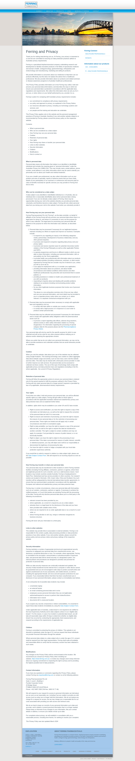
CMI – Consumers (91, 67)
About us (49, 11)
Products (60, 11)
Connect (39, 11)
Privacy (94, 758)
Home (37, 751)
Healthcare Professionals (95, 54)
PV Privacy (109, 758)
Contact (96, 11)
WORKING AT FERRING (82, 11)
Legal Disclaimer (85, 758)
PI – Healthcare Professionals (96, 71)
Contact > (29, 746)
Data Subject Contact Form (37, 455)
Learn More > (58, 744)
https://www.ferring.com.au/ (41, 659)
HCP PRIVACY (101, 758)
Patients (88, 58)
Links (69, 11)
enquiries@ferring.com (46, 675)
